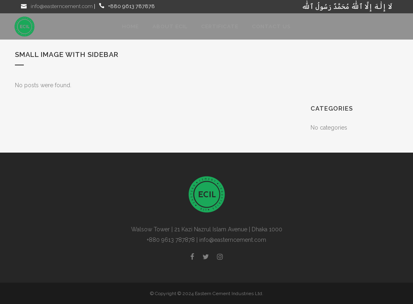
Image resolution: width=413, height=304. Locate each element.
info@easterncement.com (62, 6)
